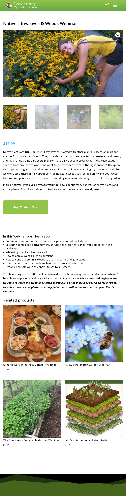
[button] (117, 34)
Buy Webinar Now (25, 207)
